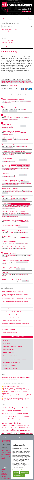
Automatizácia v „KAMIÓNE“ (9, 365)
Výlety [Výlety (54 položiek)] (9, 427)
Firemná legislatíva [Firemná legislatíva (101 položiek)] (22, 414)
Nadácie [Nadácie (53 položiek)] (14, 419)
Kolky (26, 243)
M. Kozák (10, 248)
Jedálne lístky (25, 281)
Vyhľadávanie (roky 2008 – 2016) (9, 29)
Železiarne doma (7, 102)
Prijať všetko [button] (16, 472)
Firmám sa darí (6, 340)
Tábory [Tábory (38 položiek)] (29, 425)
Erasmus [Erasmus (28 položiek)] (15, 413)
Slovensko (5, 256)
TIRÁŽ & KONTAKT (5, 450)
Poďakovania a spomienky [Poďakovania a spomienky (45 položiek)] (16, 421)
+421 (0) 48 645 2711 (6, 442)
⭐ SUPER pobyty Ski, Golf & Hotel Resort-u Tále (13, 388)
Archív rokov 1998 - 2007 (7, 41)
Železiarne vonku (13, 119)
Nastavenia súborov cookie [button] (19, 475)
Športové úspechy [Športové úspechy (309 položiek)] (19, 433)
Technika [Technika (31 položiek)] (26, 425)
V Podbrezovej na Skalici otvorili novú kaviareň (12, 320)
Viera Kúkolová (11, 160)
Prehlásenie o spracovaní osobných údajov (7, 453)
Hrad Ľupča (21, 440)
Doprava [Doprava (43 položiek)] (22, 411)
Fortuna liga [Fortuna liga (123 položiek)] (12, 417)
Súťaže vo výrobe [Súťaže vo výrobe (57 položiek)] (21, 425)
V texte (9, 146)
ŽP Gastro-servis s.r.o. (12, 281)
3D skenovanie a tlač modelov (10, 368)
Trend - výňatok (11, 153)
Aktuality (11, 154)
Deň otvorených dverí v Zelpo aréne (11, 362)
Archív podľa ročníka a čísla (7, 45)
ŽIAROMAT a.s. (5, 473)
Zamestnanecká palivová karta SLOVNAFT (10, 309)
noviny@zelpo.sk (11, 255)
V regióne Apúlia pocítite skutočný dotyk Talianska (12, 291)
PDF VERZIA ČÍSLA (26, 11)
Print (18, 89)
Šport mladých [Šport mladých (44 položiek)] (27, 430)
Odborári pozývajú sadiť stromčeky (9, 332)
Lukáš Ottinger (11, 175)
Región (28, 255)
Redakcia (10, 77)
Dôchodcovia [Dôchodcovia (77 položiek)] (6, 414)
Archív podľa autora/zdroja (7, 46)
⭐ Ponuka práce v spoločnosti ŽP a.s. (10, 386)
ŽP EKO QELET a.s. (5, 478)
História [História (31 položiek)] (18, 416)
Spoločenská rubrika (8, 147)
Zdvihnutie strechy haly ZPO (9, 349)
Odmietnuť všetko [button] (24, 472)
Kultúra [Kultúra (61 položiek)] (10, 419)
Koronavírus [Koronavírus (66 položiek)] (4, 419)
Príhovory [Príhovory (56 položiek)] (10, 423)
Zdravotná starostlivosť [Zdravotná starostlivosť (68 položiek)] (24, 428)
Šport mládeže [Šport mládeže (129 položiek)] (6, 433)
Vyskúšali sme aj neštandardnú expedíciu (12, 346)
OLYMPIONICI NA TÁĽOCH (9, 352)
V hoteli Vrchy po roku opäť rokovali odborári (11, 317)
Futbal (27, 221)
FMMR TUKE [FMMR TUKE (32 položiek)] (6, 416)
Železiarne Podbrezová (25, 101)
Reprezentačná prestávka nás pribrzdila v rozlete (14, 359)
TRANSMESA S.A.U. (6, 475)
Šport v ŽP (22, 221)
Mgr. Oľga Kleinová (12, 126)
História (11, 127)
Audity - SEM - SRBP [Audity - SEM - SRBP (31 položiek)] (18, 408)
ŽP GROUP (3, 470)
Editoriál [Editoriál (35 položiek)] (12, 413)
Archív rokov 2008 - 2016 (7, 42)
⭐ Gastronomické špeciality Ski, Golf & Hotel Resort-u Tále (15, 390)
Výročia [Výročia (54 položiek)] (16, 427)
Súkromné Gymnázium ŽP (25, 82)
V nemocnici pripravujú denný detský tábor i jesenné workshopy (15, 311)
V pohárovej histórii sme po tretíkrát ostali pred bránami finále (15, 306)
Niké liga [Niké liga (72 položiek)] (18, 419)
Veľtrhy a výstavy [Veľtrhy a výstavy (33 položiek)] (4, 427)
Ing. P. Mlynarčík (11, 198)
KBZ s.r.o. (3, 476)
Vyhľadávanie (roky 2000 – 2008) (9, 31)
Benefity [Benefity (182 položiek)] (25, 408)
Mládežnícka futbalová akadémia (10, 356)
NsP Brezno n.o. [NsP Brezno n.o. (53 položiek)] (24, 419)
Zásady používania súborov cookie (19, 469)
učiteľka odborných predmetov (14, 190)
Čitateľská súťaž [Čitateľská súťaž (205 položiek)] (18, 430)
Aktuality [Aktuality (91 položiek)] (7, 408)
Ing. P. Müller (10, 227)
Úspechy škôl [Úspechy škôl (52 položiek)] (9, 430)
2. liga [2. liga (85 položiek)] (3, 408)
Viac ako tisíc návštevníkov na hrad (9, 314)
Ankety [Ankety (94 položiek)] (13, 408)
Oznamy (23, 269)
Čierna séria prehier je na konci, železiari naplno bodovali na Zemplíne (16, 298)
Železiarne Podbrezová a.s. (7, 471)
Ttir (8, 109)
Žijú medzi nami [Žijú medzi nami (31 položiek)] (30, 433)
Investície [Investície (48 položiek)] (22, 416)
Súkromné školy (5, 81)
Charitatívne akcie (12, 85)
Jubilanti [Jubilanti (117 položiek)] (26, 417)
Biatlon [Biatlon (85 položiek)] (3, 411)
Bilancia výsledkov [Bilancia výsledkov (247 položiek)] (13, 410)
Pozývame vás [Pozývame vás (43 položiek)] (8, 421)
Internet (9, 274)
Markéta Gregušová (12, 182)
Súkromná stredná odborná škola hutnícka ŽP (14, 183)
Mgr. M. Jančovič (11, 101)
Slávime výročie (6, 343)
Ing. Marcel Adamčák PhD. (13, 117)
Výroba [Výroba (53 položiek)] (12, 427)
